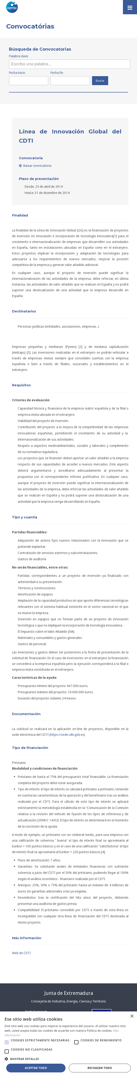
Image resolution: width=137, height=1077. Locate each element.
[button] (6, 1042)
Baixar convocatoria (35, 165)
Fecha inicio (17, 72)
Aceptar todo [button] (36, 1068)
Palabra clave (18, 56)
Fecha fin (57, 72)
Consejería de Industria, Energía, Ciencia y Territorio (68, 1001)
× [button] (132, 1016)
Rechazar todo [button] (99, 1068)
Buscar (100, 81)
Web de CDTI (21, 953)
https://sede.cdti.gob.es (67, 734)
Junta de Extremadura (68, 993)
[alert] (68, 1044)
